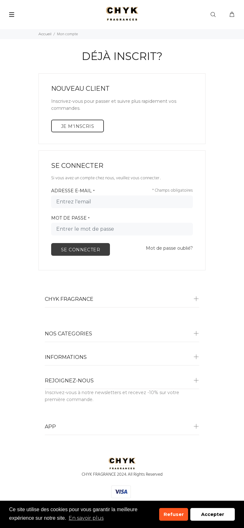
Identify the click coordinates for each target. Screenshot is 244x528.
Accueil (44, 33)
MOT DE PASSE (70, 218)
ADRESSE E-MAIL (73, 191)
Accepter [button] (212, 514)
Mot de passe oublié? (169, 248)
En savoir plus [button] (86, 518)
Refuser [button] (174, 514)
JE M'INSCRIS (77, 126)
